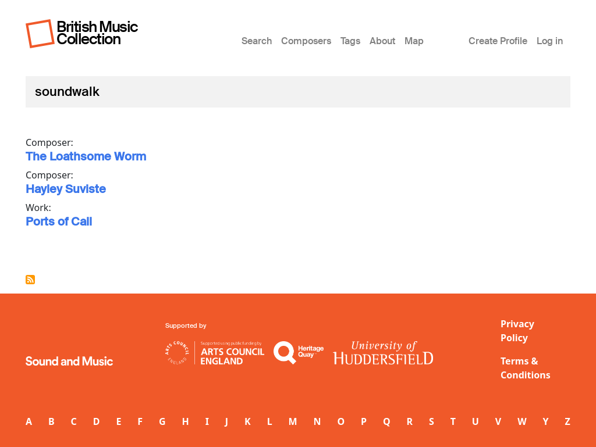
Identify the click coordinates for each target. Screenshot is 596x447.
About (382, 41)
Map (414, 41)
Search (257, 41)
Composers (306, 41)
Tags (350, 41)
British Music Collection (97, 33)
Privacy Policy (517, 330)
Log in (550, 41)
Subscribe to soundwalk (30, 279)
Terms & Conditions (526, 368)
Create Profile (498, 41)
